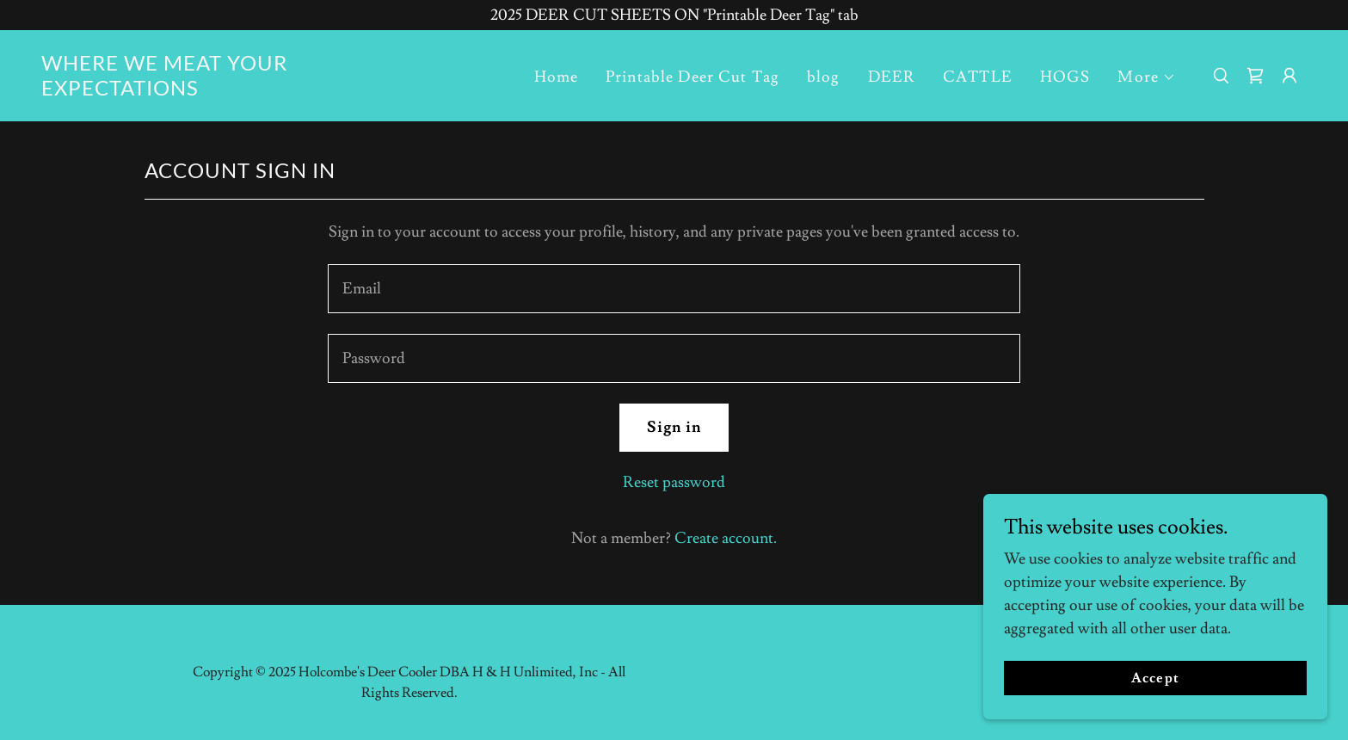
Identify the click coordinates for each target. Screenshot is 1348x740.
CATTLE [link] (978, 77)
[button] (1146, 77)
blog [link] (823, 77)
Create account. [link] (725, 538)
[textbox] (674, 288)
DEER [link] (892, 77)
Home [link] (556, 77)
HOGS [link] (1065, 77)
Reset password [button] (674, 482)
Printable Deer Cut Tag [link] (692, 77)
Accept (1155, 678)
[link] (218, 91)
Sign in (674, 427)
